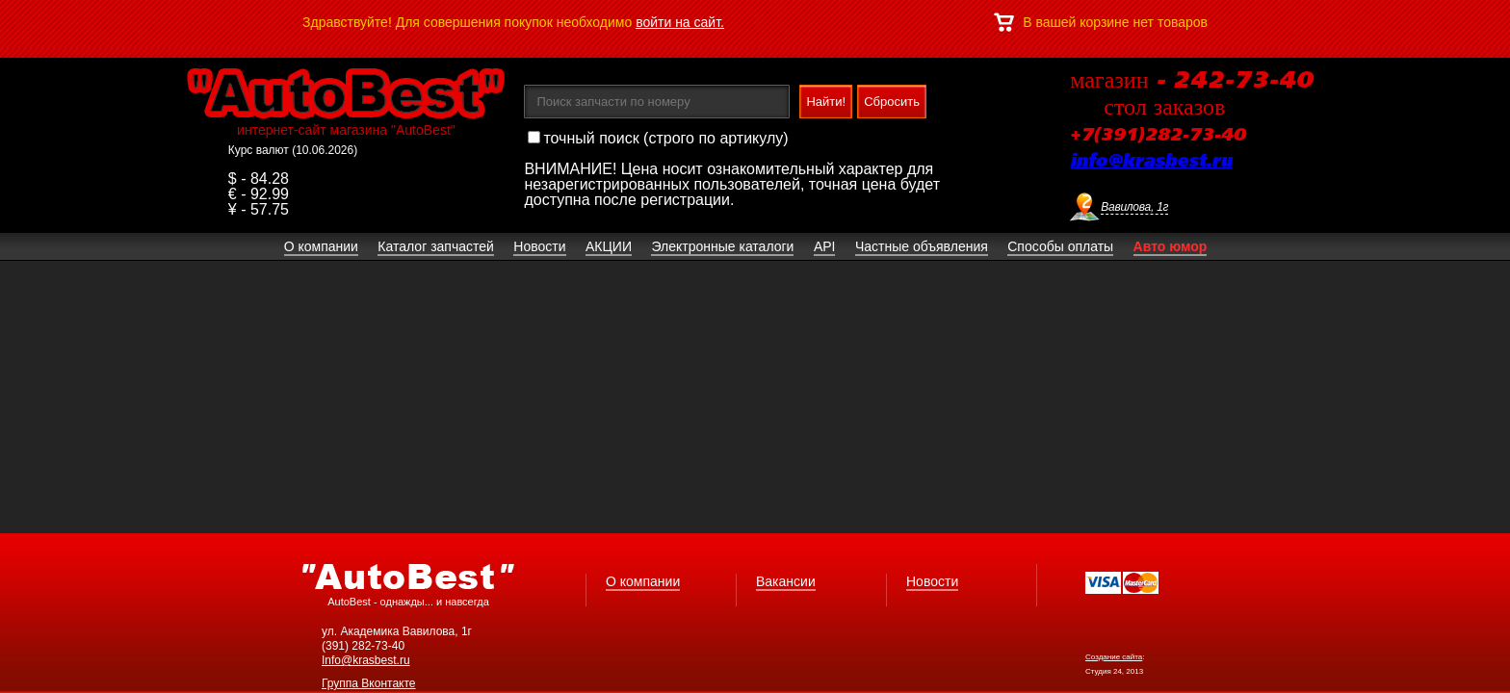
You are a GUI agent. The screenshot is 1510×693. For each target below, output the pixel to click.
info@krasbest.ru (1151, 161)
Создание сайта (1113, 657)
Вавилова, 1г (1134, 207)
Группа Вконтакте (369, 683)
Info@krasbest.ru (366, 660)
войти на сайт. (680, 22)
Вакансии (786, 581)
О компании (643, 581)
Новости (932, 581)
